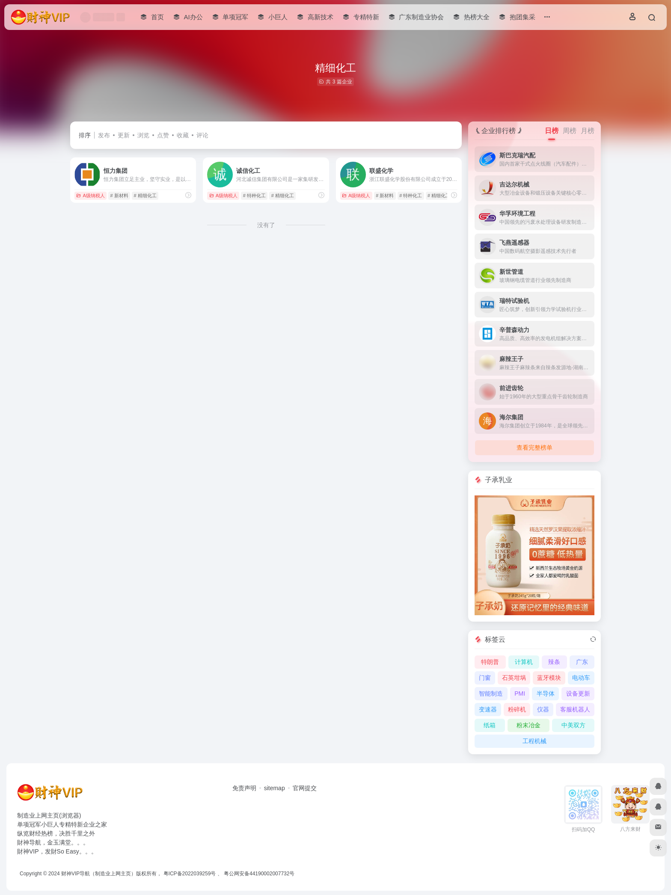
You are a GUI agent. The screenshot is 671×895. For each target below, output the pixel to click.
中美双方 (573, 725)
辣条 (554, 661)
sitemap (274, 788)
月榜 (587, 130)
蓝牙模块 (549, 677)
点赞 (163, 135)
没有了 (266, 225)
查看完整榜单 (534, 447)
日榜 (551, 130)
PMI (519, 693)
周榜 (569, 130)
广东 (582, 661)
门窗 (485, 677)
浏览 (143, 135)
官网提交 (305, 788)
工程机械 (534, 741)
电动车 (581, 677)
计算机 (524, 661)
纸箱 (490, 725)
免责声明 (244, 788)
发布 (104, 135)
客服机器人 (575, 709)
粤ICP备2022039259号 (189, 874)
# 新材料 (119, 195)
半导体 (546, 693)
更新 (124, 135)
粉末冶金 (528, 725)
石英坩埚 (514, 677)
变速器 (488, 709)
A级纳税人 (90, 195)
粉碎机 (517, 709)
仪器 (543, 709)
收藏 (183, 135)
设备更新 (578, 693)
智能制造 (491, 693)
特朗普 (490, 661)
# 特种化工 (254, 195)
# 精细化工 (145, 195)
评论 (202, 135)
